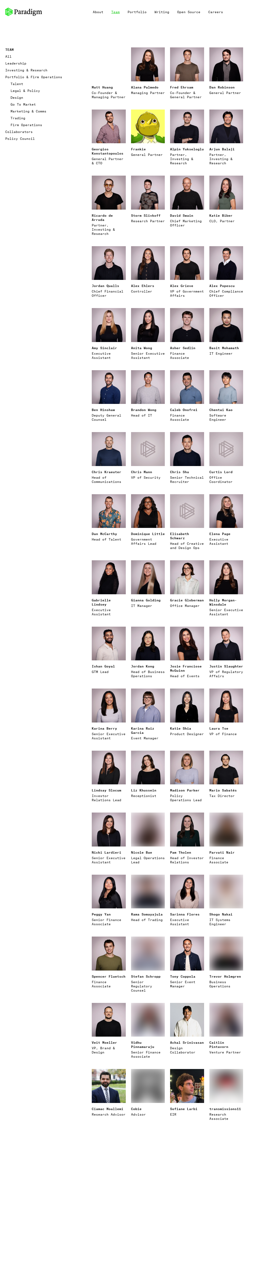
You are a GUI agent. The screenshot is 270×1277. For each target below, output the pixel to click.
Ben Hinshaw (103, 410)
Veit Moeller (104, 1042)
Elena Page (219, 534)
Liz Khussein (143, 790)
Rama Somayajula (147, 914)
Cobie (136, 1109)
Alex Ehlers (142, 286)
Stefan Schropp (146, 976)
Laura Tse (218, 728)
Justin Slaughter (226, 666)
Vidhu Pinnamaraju (142, 1044)
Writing (162, 12)
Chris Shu (179, 472)
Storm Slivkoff (146, 215)
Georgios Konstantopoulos (107, 151)
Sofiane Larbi (183, 1109)
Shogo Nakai (221, 914)
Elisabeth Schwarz (179, 536)
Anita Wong (141, 348)
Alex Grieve (181, 286)
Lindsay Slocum (106, 790)
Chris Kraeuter (106, 472)
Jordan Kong (142, 666)
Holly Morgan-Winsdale (223, 602)
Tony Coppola (182, 976)
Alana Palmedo (144, 87)
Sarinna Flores (185, 914)
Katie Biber (221, 215)
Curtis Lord (221, 472)
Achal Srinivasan (187, 1042)
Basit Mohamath (224, 348)
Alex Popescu (222, 286)
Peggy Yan (101, 914)
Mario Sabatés (223, 790)
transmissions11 (225, 1109)
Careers (215, 12)
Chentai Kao (221, 410)
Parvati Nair (222, 852)
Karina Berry (104, 728)
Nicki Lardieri (106, 852)
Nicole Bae (141, 852)
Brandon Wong (143, 410)
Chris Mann (141, 472)
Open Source (188, 12)
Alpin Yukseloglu (187, 149)
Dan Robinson (222, 87)
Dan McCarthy (104, 534)
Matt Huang (102, 87)
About (98, 12)
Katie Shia (180, 728)
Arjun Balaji (222, 149)
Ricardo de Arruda (102, 217)
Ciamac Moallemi (107, 1109)
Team (115, 12)
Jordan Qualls (105, 286)
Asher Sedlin (182, 348)
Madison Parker (185, 790)
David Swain (181, 215)
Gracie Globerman (187, 600)
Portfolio (137, 12)
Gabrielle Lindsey (101, 602)
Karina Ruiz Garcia (142, 730)
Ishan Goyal (103, 666)
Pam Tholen (180, 852)
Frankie (138, 149)
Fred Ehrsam (181, 87)
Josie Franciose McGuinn (186, 668)
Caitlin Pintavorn (218, 1044)
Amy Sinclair (104, 348)
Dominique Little (148, 534)
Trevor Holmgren (225, 976)
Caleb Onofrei (183, 410)
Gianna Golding (146, 600)
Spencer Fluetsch (109, 976)
